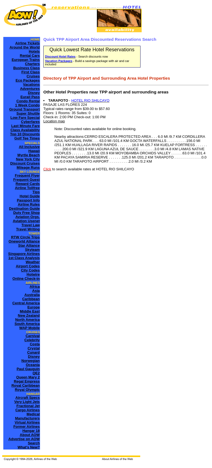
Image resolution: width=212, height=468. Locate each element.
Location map (54, 121)
